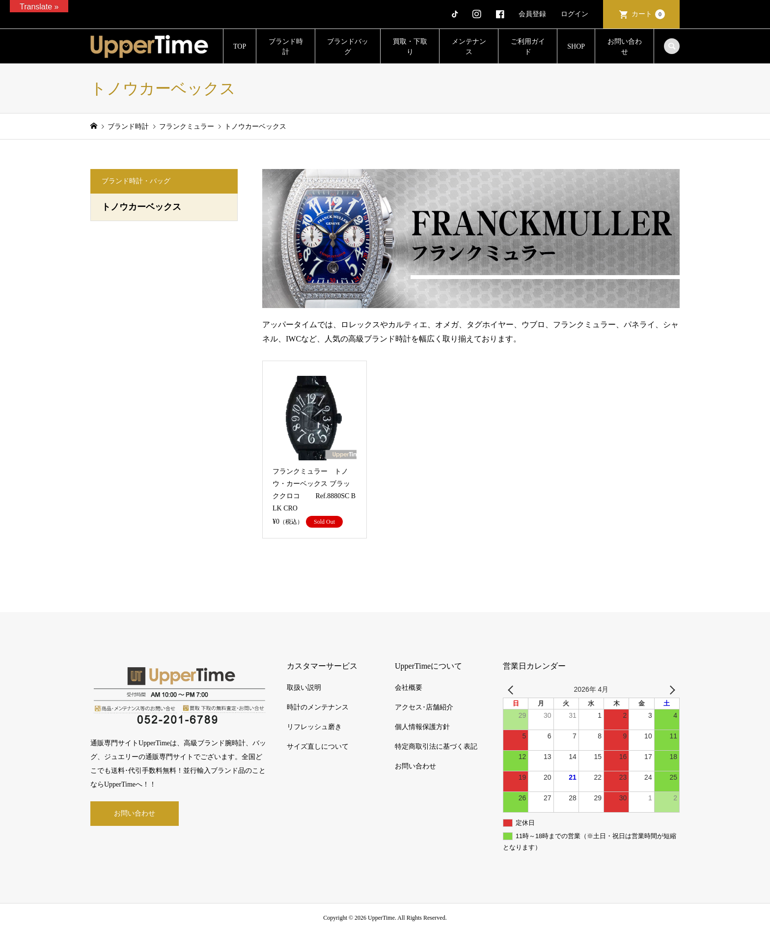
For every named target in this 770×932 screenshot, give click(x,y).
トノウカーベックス (141, 207)
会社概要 (408, 687)
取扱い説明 (304, 687)
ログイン (574, 14)
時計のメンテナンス (318, 707)
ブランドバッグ (347, 47)
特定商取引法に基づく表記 (436, 746)
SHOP (576, 46)
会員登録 (532, 14)
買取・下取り (410, 47)
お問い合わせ (624, 47)
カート (648, 14)
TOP (239, 46)
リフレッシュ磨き (314, 727)
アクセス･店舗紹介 (424, 707)
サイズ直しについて (318, 746)
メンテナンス (469, 47)
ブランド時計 (286, 47)
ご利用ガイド (528, 47)
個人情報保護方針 (422, 727)
